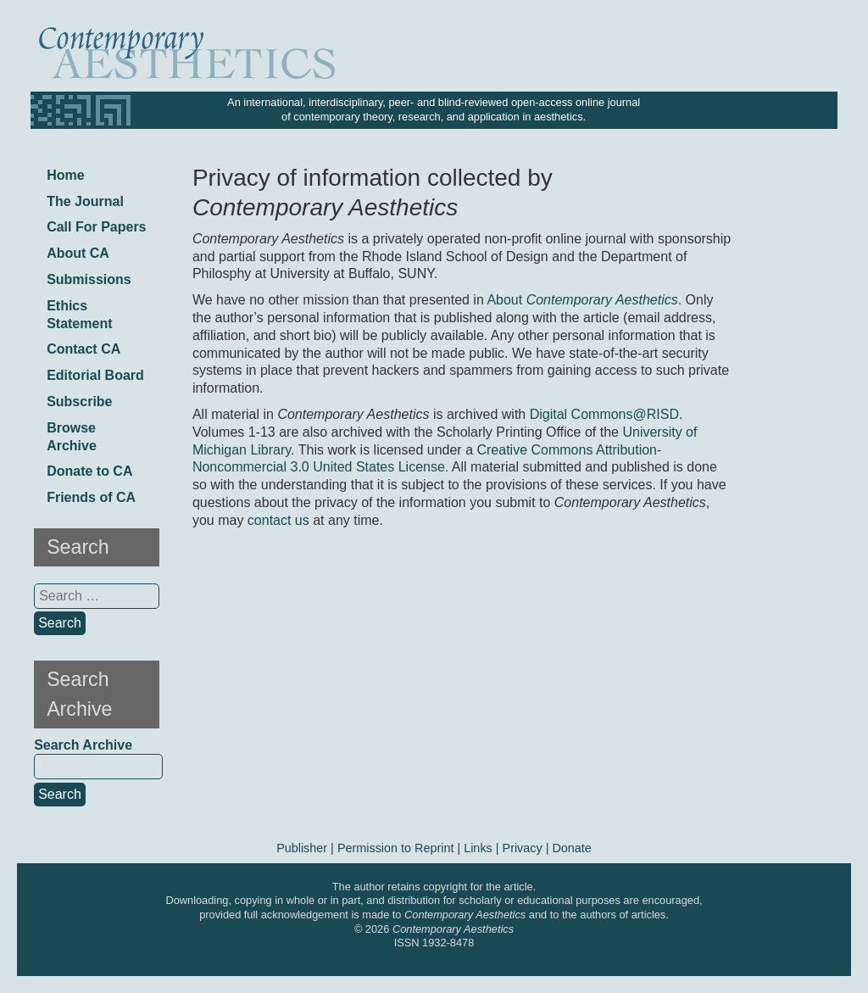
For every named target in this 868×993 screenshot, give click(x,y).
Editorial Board (95, 375)
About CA (78, 253)
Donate (571, 848)
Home (65, 175)
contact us (278, 520)
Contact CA (83, 349)
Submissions (89, 279)
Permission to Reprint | (400, 848)
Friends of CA (91, 497)
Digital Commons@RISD (604, 414)
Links (478, 848)
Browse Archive (72, 437)
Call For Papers (96, 227)
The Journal (85, 201)
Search (59, 794)
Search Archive (83, 745)
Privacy (522, 848)
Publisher (301, 848)
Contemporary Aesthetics (453, 929)
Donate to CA (89, 471)
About (582, 300)
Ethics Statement (79, 314)
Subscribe (79, 401)
